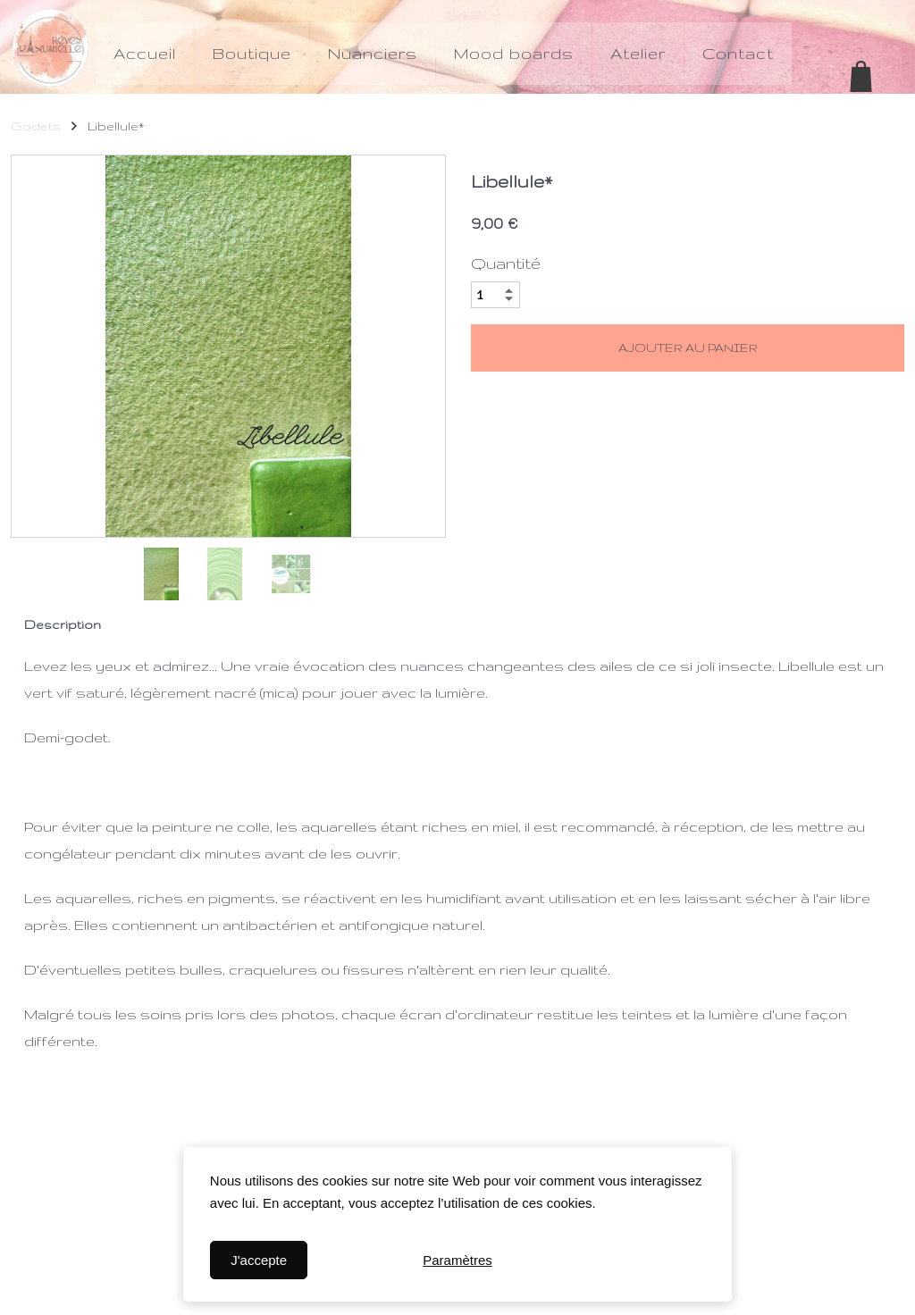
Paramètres (457, 1260)
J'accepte (259, 1260)
